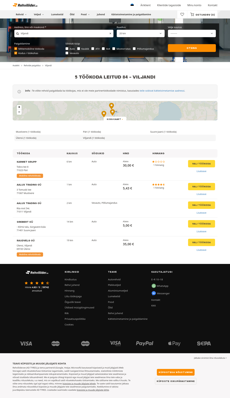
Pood (85, 14)
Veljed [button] (39, 14)
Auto (72, 48)
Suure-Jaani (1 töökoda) (163, 131)
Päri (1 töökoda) (92, 131)
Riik (67, 313)
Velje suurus (175, 27)
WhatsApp (160, 286)
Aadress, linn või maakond (29, 27)
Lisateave (201, 171)
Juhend (101, 14)
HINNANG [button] (158, 153)
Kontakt (212, 5)
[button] (19, 107)
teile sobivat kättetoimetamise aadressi (162, 90)
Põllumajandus (145, 48)
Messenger (160, 293)
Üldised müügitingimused (79, 307)
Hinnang (69, 290)
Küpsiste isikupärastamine (176, 381)
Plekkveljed (114, 284)
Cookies (69, 324)
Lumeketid (57, 14)
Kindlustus (71, 279)
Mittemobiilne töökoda (31, 48)
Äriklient (145, 5)
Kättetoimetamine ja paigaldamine (131, 14)
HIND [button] (126, 153)
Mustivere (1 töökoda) (28, 131)
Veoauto (74, 53)
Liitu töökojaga (73, 296)
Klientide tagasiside (169, 5)
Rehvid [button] (21, 14)
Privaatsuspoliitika (75, 318)
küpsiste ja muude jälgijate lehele (79, 383)
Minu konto (194, 5)
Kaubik (85, 48)
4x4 (108, 48)
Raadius (121, 27)
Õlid (72, 14)
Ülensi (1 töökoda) (26, 137)
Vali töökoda (201, 163)
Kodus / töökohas (28, 53)
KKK (153, 305)
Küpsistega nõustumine (176, 372)
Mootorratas (124, 48)
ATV (97, 48)
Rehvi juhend (72, 284)
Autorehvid (114, 279)
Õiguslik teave (73, 302)
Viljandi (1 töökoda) (94, 137)
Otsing (192, 48)
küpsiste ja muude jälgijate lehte (93, 389)
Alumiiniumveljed (118, 290)
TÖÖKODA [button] (23, 153)
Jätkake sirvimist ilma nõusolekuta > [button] (210, 358)
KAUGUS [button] (72, 153)
